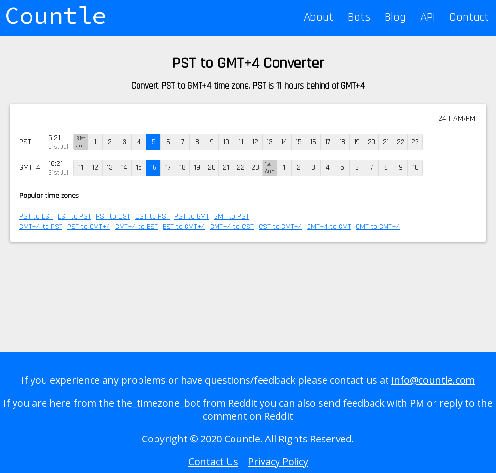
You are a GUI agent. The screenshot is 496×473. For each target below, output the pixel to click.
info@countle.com (433, 380)
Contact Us (213, 461)
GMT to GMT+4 (378, 227)
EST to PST (74, 217)
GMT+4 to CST (232, 227)
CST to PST (152, 217)
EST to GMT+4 (184, 227)
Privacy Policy (278, 461)
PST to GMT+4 (88, 227)
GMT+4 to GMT (329, 227)
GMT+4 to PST (40, 227)
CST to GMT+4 (280, 227)
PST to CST (113, 217)
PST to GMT (191, 217)
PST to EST (36, 217)
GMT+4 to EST (136, 227)
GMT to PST (231, 217)
